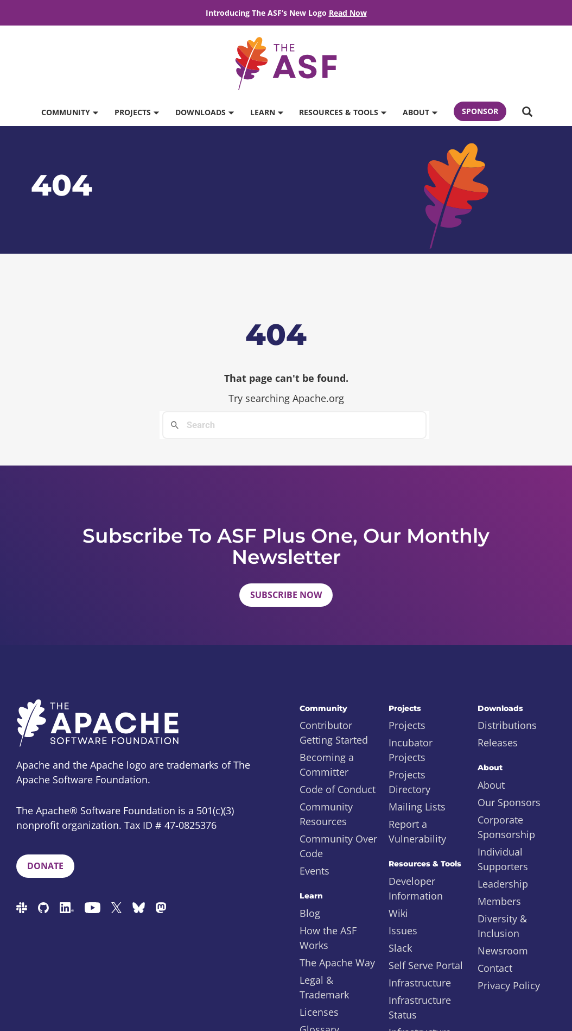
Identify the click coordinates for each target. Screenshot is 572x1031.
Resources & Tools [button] (342, 112)
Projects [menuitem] (407, 725)
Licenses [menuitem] (319, 1012)
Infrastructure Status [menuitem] (420, 1007)
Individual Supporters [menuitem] (503, 859)
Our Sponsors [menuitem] (509, 802)
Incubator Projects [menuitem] (411, 750)
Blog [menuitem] (310, 913)
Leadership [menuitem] (503, 883)
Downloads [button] (204, 112)
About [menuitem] (491, 784)
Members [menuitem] (499, 901)
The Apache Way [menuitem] (337, 962)
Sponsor (480, 111)
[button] (527, 112)
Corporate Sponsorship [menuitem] (506, 827)
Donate (45, 866)
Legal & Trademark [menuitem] (324, 987)
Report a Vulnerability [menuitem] (417, 831)
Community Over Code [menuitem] (338, 846)
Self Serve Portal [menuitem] (426, 965)
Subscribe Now (286, 595)
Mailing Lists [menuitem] (417, 806)
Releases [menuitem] (498, 742)
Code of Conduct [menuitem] (338, 789)
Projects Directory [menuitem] (409, 782)
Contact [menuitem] (495, 968)
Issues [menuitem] (403, 930)
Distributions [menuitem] (507, 725)
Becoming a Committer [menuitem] (327, 764)
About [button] (420, 112)
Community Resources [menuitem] (326, 814)
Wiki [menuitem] (398, 913)
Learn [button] (266, 112)
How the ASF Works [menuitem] (328, 938)
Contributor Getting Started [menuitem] (334, 732)
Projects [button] (136, 112)
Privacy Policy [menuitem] (509, 985)
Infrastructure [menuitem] (420, 982)
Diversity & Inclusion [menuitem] (502, 926)
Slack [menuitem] (400, 947)
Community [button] (69, 112)
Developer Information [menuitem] (416, 888)
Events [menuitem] (314, 870)
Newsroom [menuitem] (503, 950)
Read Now (348, 13)
